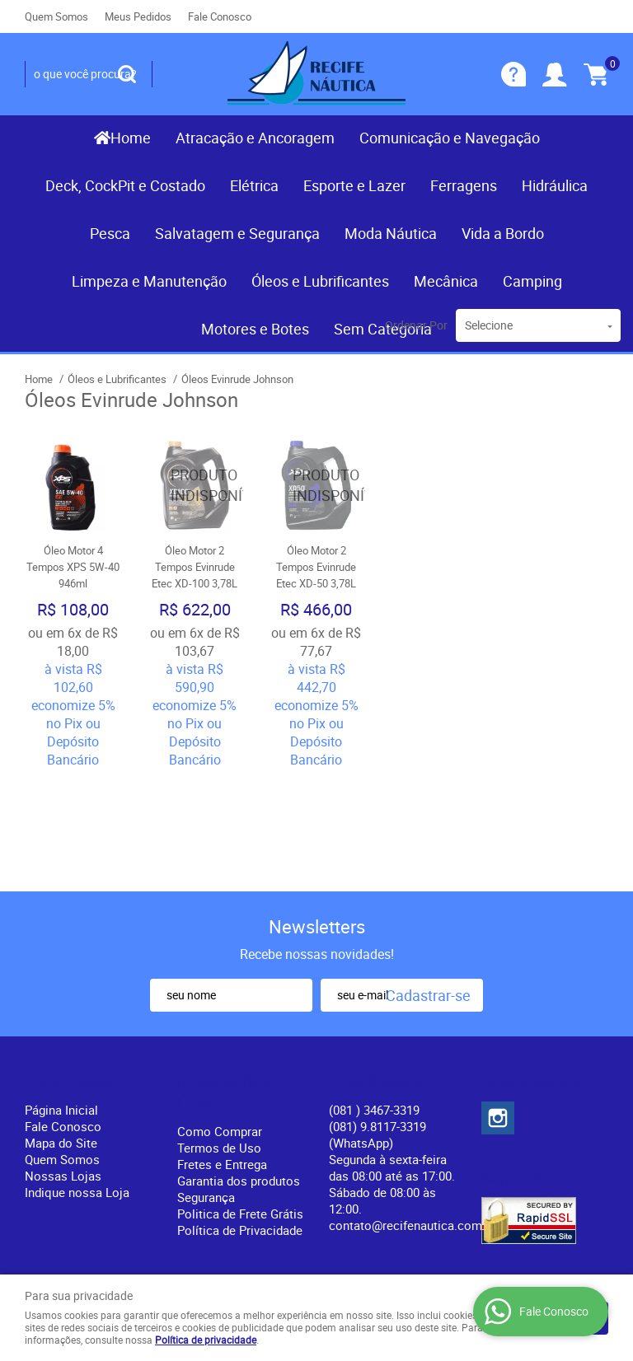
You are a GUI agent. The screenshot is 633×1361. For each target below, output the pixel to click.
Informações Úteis (223, 987)
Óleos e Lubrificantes (320, 281)
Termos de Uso (219, 1041)
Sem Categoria (383, 329)
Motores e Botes (255, 329)
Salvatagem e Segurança (237, 233)
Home (130, 137)
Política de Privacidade (239, 1123)
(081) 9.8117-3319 (377, 1028)
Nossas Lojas (63, 1069)
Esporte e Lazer (354, 185)
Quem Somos (56, 16)
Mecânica (446, 281)
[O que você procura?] (127, 74)
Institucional (70, 976)
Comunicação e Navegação (449, 137)
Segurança (206, 1091)
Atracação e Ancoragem (255, 137)
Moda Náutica (391, 233)
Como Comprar (219, 1025)
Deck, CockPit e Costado (125, 185)
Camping (532, 281)
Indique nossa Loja (77, 1086)
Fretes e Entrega (222, 1058)
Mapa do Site (61, 1036)
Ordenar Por (416, 325)
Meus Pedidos (138, 16)
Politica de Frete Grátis (240, 1107)
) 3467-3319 (374, 1003)
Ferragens (463, 185)
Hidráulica (555, 185)
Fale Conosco (219, 16)
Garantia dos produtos (238, 1074)
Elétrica (254, 185)
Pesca (110, 233)
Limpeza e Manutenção (149, 281)
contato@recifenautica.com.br (412, 1119)
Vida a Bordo (503, 233)
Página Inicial (61, 1003)
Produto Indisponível (195, 485)
